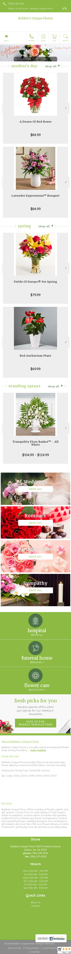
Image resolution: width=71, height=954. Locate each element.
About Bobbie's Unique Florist (20, 741)
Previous (4, 108)
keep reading (38, 750)
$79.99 (35, 295)
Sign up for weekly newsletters (36, 723)
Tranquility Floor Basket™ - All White (36, 443)
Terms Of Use (14, 948)
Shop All (51, 66)
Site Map (35, 951)
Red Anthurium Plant (35, 355)
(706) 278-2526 (16, 3)
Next (66, 108)
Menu (6, 40)
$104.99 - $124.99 (35, 455)
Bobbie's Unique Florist (35, 18)
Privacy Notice (32, 948)
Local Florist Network (53, 948)
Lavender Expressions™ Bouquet (36, 195)
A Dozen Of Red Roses (35, 121)
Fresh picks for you (35, 707)
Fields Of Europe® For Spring (35, 281)
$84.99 (35, 135)
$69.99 (35, 369)
